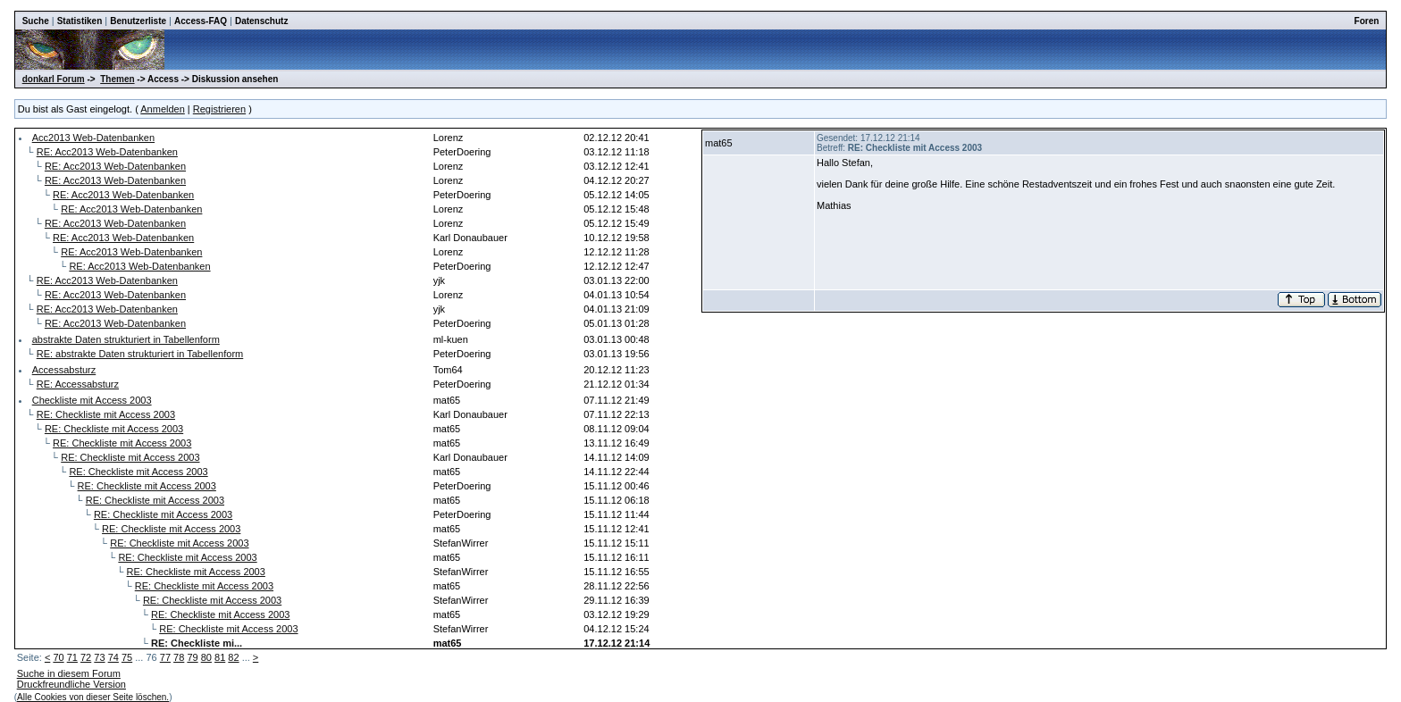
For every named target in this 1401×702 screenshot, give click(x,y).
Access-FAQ (200, 21)
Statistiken (80, 21)
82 (233, 657)
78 (178, 657)
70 (58, 657)
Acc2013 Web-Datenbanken (93, 137)
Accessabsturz (64, 369)
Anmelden (162, 109)
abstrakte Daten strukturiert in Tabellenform (126, 339)
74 (113, 657)
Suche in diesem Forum (69, 673)
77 (165, 657)
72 (85, 657)
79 (192, 657)
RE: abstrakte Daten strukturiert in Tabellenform (140, 353)
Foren (1367, 21)
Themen (117, 79)
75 (127, 657)
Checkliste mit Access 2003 (92, 400)
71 (72, 657)
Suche (35, 21)
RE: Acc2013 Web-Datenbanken (107, 151)
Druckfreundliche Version (71, 684)
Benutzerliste (138, 21)
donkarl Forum (53, 79)
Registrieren (219, 109)
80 (206, 657)
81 (219, 657)
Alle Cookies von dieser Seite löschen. (93, 697)
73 (99, 657)
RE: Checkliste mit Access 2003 (106, 414)
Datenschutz (261, 21)
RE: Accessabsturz (78, 384)
